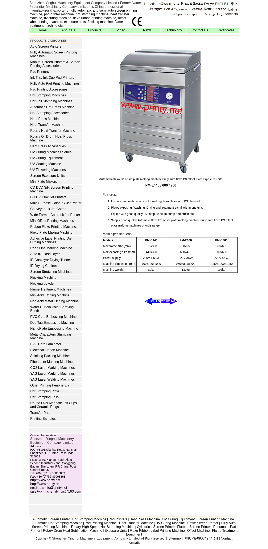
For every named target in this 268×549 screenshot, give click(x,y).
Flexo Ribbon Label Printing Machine (157, 530)
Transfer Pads (40, 412)
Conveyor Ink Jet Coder (48, 209)
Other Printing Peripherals (49, 385)
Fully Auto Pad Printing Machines (55, 83)
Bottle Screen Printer (202, 523)
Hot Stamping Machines (48, 95)
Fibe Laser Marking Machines (52, 362)
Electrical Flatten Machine (49, 350)
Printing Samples (43, 418)
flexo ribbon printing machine (94, 18)
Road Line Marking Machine (51, 248)
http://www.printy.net (45, 480)
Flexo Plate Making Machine (51, 232)
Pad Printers (39, 71)
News (147, 30)
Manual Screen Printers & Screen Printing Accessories (55, 64)
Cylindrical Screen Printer (156, 527)
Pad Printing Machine (101, 523)
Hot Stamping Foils (44, 397)
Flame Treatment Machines (50, 289)
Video (121, 30)
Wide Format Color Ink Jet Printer (55, 215)
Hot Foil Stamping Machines (51, 101)
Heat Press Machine (45, 119)
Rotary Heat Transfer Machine (52, 130)
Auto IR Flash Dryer (45, 254)
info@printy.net (56, 487)
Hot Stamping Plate (44, 391)
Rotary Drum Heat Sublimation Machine (72, 530)
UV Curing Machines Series (51, 152)
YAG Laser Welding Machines (52, 379)
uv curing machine (57, 18)
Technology (173, 30)
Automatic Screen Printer (51, 519)
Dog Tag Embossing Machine (52, 322)
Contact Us (199, 30)
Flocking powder (42, 283)
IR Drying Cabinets (44, 266)
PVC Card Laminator (45, 344)
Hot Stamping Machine (89, 519)
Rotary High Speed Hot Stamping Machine (103, 527)
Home (42, 30)
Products (94, 30)
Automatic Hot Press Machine (52, 107)
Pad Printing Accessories (48, 89)
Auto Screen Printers (45, 46)
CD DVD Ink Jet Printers (48, 197)
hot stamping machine (92, 14)
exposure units (75, 22)
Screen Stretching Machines (51, 271)
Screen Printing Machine (215, 519)
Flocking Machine (43, 277)
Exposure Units (115, 530)
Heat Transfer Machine (47, 125)
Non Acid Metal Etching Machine (54, 301)
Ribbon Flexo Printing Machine (53, 226)
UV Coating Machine (45, 164)
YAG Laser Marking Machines (52, 373)
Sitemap (174, 538)
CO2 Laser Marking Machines (52, 367)
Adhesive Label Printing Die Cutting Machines (51, 240)
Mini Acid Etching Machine (50, 295)
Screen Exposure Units (47, 175)
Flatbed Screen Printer (194, 527)
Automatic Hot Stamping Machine (57, 523)
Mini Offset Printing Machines (52, 221)
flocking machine (100, 22)
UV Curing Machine (170, 523)
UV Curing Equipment (46, 158)
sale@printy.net (41, 491)
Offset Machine (198, 530)
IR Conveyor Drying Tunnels (51, 260)
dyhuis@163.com (68, 491)
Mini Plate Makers (43, 181)
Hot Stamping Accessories (50, 113)
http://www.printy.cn (44, 484)
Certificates (226, 30)
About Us (68, 30)
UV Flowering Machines (48, 170)
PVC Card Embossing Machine (53, 316)
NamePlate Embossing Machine (54, 328)
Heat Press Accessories (48, 146)
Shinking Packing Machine (50, 356)
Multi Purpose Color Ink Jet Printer (56, 203)
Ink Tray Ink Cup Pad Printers (52, 77)
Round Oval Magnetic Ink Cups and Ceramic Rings (53, 405)
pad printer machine (59, 14)
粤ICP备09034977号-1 (201, 538)
